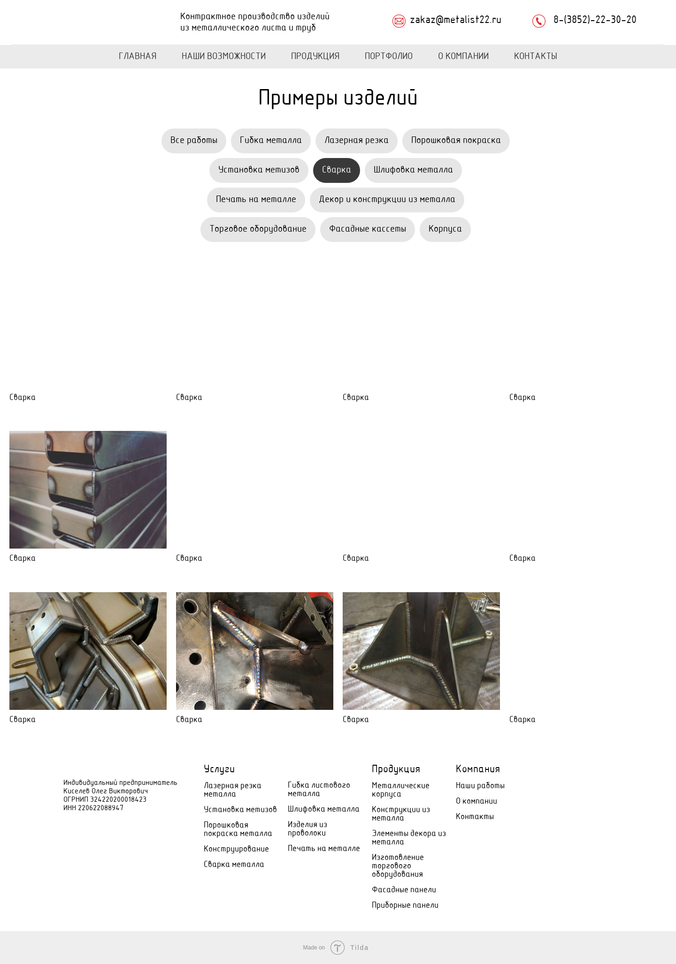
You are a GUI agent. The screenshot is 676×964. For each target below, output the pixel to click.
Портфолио (389, 57)
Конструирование (236, 849)
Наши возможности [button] (224, 57)
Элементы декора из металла (409, 838)
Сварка (336, 170)
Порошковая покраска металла (238, 829)
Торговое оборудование (258, 229)
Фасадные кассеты (367, 229)
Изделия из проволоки (307, 829)
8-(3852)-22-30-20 (595, 20)
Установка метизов (259, 170)
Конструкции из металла (401, 814)
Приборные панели (405, 906)
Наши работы (480, 786)
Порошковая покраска (456, 140)
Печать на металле (256, 200)
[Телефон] (561, 778)
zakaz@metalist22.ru (455, 20)
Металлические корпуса (401, 790)
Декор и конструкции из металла (387, 200)
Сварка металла (234, 865)
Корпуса (445, 229)
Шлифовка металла (413, 170)
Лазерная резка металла (232, 790)
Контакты (535, 57)
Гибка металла (271, 140)
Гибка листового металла (319, 790)
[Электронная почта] (582, 778)
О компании (476, 802)
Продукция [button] (315, 57)
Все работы (193, 140)
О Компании (463, 57)
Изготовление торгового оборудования (398, 866)
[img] (77, 22)
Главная (137, 57)
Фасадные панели (404, 890)
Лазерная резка (356, 140)
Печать (301, 849)
